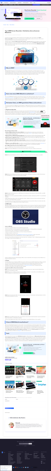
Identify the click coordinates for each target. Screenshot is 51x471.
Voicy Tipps (26, 457)
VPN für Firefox (19, 459)
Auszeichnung (42, 456)
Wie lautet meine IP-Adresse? (28, 454)
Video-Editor (43, 143)
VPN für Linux (18, 460)
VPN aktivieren (35, 456)
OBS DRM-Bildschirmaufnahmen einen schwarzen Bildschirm (26, 234)
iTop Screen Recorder (10, 454)
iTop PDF (9, 460)
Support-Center (35, 453)
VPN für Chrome (19, 458)
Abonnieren (30, 443)
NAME (6, 399)
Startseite (5, 24)
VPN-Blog (26, 455)
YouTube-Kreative (43, 457)
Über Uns (42, 453)
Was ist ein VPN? (27, 453)
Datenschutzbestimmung (4, 468)
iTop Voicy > (35, 0)
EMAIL (17, 399)
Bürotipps (26, 456)
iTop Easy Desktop (10, 455)
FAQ (18, 4)
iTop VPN (9, 453)
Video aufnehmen (14, 24)
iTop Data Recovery (10, 458)
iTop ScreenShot (10, 457)
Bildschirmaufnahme (27, 458)
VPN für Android (19, 457)
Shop (34, 2)
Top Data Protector (10, 459)
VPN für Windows (19, 453)
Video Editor (11, 4)
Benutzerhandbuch (36, 455)
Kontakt (42, 454)
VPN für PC (18, 455)
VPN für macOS (19, 454)
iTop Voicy (9, 456)
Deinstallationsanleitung (36, 457)
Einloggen (48, 2)
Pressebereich (42, 455)
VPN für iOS (18, 456)
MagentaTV (20, 330)
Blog (8, 24)
